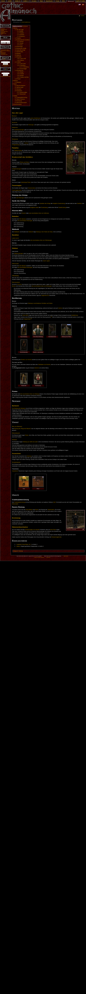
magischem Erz (45, 295)
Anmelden (82, 15)
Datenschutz (66, 556)
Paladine (15, 148)
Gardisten (15, 127)
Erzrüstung (16, 518)
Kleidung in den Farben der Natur (44, 231)
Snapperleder (27, 319)
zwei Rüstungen (20, 197)
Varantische (15, 471)
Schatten (14, 122)
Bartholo (37, 368)
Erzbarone (15, 139)
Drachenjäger (16, 282)
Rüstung (21, 551)
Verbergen (24, 26)
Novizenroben (31, 188)
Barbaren (15, 406)
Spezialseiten (3, 52)
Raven (36, 509)
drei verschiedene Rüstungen (25, 220)
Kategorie (15, 551)
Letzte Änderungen (4, 31)
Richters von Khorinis (26, 359)
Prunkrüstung (44, 207)
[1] (51, 316)
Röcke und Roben (24, 162)
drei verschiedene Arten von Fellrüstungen (41, 240)
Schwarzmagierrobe (56, 537)
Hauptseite (3, 28)
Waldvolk (30, 231)
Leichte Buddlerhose (25, 22)
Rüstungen (31, 124)
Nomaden (14, 439)
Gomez (26, 143)
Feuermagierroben (16, 190)
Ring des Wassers (17, 426)
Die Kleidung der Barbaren (19, 408)
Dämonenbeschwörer (20, 527)
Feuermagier (17, 185)
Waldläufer (16, 231)
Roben (27, 435)
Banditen (15, 235)
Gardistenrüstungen (19, 129)
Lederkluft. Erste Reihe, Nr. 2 (24, 544)
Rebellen (15, 216)
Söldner (15, 248)
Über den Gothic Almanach (39, 557)
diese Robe (53, 529)
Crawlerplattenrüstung (19, 502)
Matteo (18, 546)
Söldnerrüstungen (18, 253)
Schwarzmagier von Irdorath (32, 529)
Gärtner (60, 308)
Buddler (14, 116)
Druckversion (3, 53)
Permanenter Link (4, 54)
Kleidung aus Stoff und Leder (30, 441)
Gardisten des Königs (45, 203)
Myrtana (24, 219)
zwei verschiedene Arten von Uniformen (39, 213)
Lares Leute (15, 238)
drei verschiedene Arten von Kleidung (29, 394)
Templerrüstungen (16, 168)
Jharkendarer (51, 509)
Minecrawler (15, 504)
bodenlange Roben (26, 182)
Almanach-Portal (4, 29)
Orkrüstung (15, 275)
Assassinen (16, 453)
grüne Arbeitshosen (35, 118)
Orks (20, 219)
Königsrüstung (15, 144)
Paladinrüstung (18, 150)
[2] (31, 318)
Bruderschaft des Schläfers (22, 157)
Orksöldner (15, 263)
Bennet (14, 286)
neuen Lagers (46, 260)
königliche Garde (34, 207)
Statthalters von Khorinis (44, 364)
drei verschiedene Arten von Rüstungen (42, 286)
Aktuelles (2, 30)
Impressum (48, 557)
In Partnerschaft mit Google (5, 76)
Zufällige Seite (3, 33)
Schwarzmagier (16, 462)
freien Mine (25, 315)
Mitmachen (3, 32)
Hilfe (1, 34)
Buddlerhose (75, 315)
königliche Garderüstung (59, 203)
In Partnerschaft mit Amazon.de (5, 66)
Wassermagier (16, 433)
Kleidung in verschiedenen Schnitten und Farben (40, 303)
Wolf (54, 502)
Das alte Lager (17, 113)
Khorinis (24, 213)
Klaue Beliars (29, 509)
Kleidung (29, 456)
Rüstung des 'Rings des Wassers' (22, 428)
